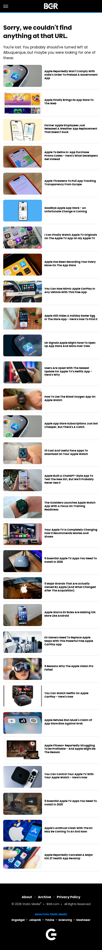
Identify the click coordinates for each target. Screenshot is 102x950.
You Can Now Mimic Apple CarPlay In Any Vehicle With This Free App (69, 290)
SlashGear (83, 920)
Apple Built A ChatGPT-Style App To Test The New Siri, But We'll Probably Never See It (69, 479)
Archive (44, 897)
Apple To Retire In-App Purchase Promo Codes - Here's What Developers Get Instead (71, 156)
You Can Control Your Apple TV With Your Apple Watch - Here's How (69, 776)
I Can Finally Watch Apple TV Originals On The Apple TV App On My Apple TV (70, 236)
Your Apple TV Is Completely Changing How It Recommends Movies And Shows (70, 533)
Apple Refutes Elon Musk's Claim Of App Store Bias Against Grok (68, 722)
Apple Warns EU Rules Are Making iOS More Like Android (70, 614)
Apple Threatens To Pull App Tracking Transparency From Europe (70, 182)
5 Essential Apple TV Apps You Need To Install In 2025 (70, 802)
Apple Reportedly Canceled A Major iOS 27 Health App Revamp (68, 856)
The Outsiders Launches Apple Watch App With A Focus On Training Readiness (70, 506)
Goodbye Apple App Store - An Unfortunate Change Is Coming (65, 209)
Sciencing (65, 920)
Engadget (18, 920)
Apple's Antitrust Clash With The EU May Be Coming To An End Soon (68, 830)
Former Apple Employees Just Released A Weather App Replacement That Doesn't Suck (70, 129)
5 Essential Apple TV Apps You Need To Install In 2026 (70, 560)
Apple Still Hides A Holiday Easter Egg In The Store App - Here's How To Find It (70, 317)
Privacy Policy (68, 897)
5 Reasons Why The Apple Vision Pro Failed (68, 668)
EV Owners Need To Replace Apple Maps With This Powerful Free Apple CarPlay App (68, 641)
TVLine (49, 920)
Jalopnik (35, 920)
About (27, 897)
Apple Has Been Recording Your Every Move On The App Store (70, 263)
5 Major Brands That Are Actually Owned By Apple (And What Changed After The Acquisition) (70, 587)
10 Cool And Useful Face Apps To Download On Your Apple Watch (66, 452)
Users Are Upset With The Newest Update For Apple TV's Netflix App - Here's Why (68, 371)
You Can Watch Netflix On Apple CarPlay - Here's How (66, 695)
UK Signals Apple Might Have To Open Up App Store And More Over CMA (70, 344)
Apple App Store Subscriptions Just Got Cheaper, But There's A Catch (71, 425)
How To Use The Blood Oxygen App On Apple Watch (70, 398)
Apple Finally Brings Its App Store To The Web (68, 101)
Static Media (31, 904)
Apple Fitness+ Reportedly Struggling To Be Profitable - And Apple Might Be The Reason (70, 749)
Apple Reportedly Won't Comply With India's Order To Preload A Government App (71, 75)
